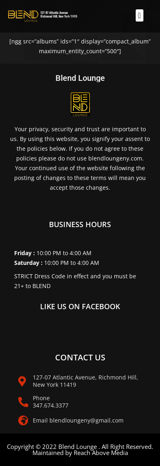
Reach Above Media (101, 453)
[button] (139, 15)
